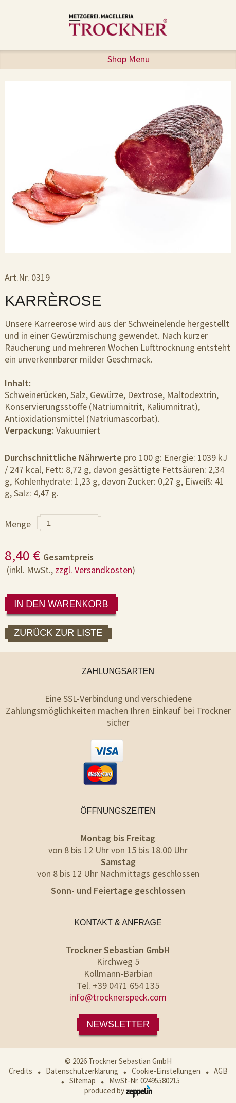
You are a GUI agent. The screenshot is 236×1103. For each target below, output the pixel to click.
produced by (118, 1090)
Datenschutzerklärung (82, 1071)
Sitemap (82, 1080)
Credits (20, 1071)
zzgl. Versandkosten (93, 570)
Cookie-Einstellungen (166, 1071)
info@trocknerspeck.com (118, 997)
